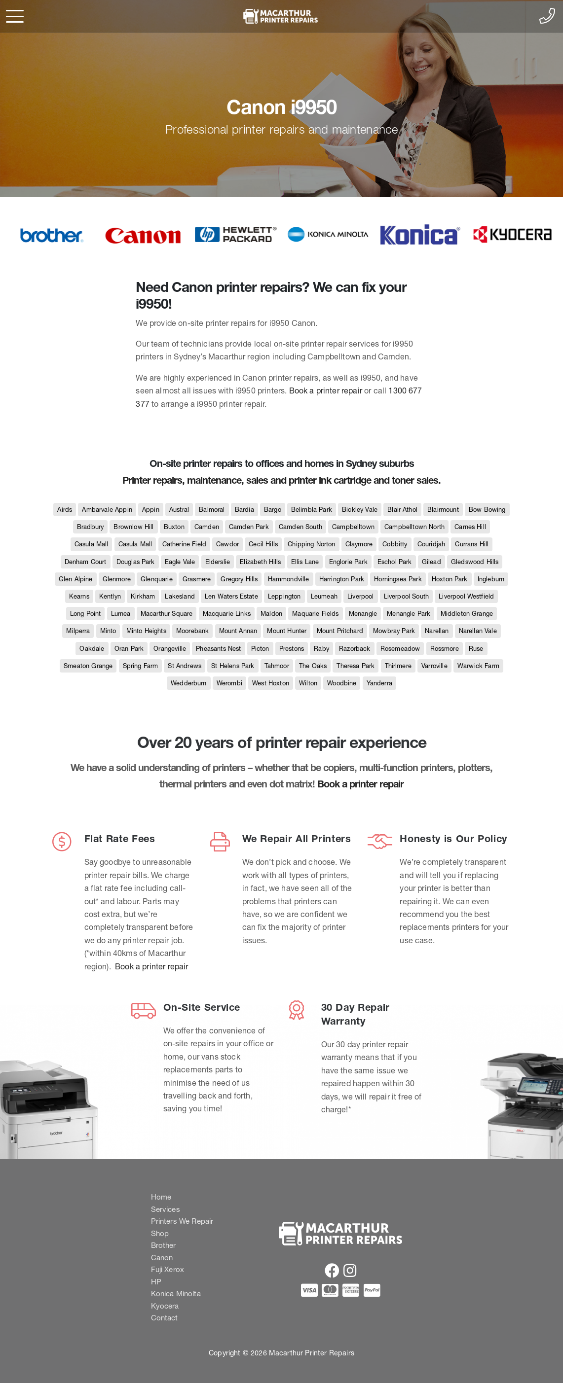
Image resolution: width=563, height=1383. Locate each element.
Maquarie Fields (315, 613)
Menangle (363, 613)
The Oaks (313, 666)
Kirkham (143, 596)
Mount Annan (238, 631)
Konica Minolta (176, 1293)
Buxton (174, 527)
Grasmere (197, 579)
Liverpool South (406, 596)
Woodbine (341, 683)
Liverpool (360, 596)
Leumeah (324, 596)
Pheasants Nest (218, 648)
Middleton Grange (467, 613)
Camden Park (249, 527)
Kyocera (165, 1306)
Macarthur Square (167, 613)
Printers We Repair (182, 1221)
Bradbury (90, 527)
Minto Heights (146, 631)
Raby (321, 648)
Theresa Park (356, 666)
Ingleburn (491, 579)
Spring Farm (140, 666)
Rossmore (444, 648)
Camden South (300, 527)
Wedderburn (189, 683)
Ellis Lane (305, 562)
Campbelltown (353, 527)
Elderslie (217, 562)
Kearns (79, 596)
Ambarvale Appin (107, 509)
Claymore (359, 544)
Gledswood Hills (474, 562)
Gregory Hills (239, 579)
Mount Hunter (286, 631)
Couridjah (431, 544)
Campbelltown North (414, 527)
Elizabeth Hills (260, 562)
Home (161, 1197)
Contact (164, 1317)
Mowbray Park (394, 631)
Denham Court (86, 562)
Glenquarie (157, 579)
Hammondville (288, 579)
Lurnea (121, 613)
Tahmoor (276, 666)
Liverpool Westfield (466, 596)
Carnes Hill (470, 527)
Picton (260, 648)
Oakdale (91, 648)
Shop (160, 1233)
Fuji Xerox (168, 1269)
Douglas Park (135, 562)
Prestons (291, 648)
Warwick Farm (478, 666)
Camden (206, 527)
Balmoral (212, 509)
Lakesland (179, 596)
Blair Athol (402, 509)
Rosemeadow (400, 648)
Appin (150, 509)
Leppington (284, 596)
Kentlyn (110, 596)
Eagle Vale (180, 562)
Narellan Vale (478, 631)
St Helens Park (232, 666)
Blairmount (443, 509)
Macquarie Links (227, 613)
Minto (108, 631)
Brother (163, 1245)
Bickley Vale (359, 509)
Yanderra (379, 683)
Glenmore (117, 579)
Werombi (229, 683)
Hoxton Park (450, 579)
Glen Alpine (76, 579)
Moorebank (192, 631)
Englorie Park (348, 562)
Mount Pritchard (340, 631)
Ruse (476, 648)
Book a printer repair (325, 390)
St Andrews (184, 666)
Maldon (271, 613)
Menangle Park (408, 613)
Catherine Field (184, 544)
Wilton (308, 683)
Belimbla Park (311, 509)
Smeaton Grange (88, 666)
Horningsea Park (397, 579)
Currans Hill (471, 544)
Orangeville (169, 648)
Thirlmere (398, 666)
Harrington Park (341, 579)
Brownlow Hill (133, 527)
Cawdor (227, 544)
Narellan (437, 631)
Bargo (272, 509)
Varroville (434, 666)
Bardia (244, 509)
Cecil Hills (263, 544)
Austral (179, 509)
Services (165, 1209)
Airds (64, 509)
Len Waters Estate (231, 596)
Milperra (78, 631)
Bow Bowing (487, 509)
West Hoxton (270, 683)
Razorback (354, 648)
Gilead (431, 562)
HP (156, 1281)
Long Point (85, 613)
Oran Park (129, 648)
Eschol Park (394, 562)
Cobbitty (394, 544)
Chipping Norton (311, 544)
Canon (162, 1257)
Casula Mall (92, 544)
